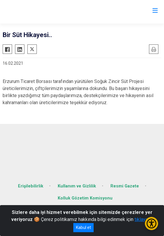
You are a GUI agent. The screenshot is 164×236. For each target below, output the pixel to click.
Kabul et (83, 227)
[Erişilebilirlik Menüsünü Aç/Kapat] (151, 223)
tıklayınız (144, 219)
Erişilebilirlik (30, 186)
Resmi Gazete (124, 186)
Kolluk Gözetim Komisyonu (85, 198)
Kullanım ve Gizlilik (77, 186)
